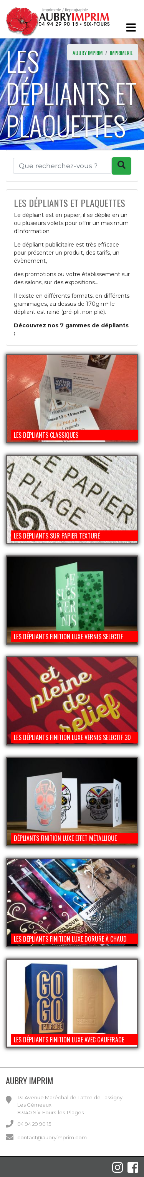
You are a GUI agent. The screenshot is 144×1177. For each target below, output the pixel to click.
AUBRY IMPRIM (88, 52)
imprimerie (121, 52)
